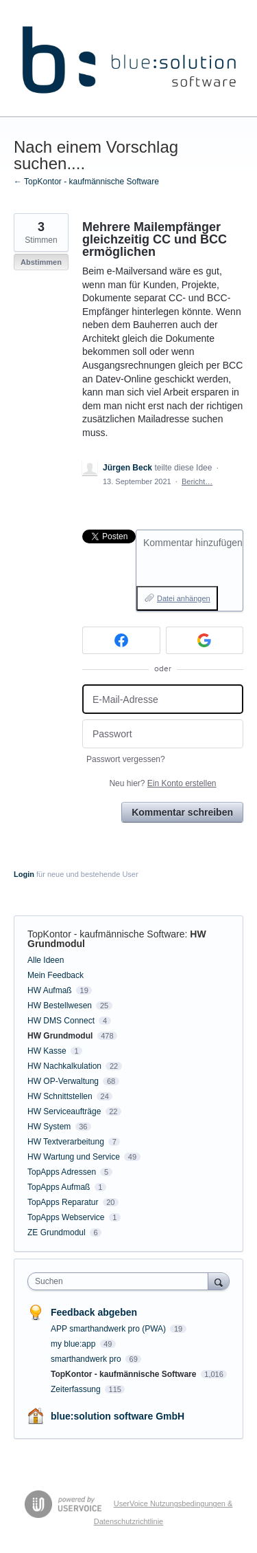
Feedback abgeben (94, 1312)
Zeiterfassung (77, 1389)
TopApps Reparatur (62, 1202)
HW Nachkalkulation (64, 1066)
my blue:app (74, 1344)
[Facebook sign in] (121, 640)
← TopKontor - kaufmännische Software (86, 181)
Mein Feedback (55, 975)
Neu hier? (162, 783)
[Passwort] (162, 734)
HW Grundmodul (60, 1036)
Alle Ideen (45, 960)
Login (24, 874)
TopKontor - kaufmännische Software (106, 934)
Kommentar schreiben (182, 812)
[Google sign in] (205, 640)
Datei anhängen (183, 598)
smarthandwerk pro (87, 1359)
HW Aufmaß (49, 990)
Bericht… (197, 481)
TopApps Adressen (61, 1172)
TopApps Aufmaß (58, 1187)
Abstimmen (41, 262)
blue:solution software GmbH (117, 1416)
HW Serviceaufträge (64, 1111)
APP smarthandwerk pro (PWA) (109, 1329)
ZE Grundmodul (56, 1232)
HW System (49, 1126)
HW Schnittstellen (60, 1096)
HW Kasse (46, 1051)
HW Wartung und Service (73, 1157)
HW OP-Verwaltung (63, 1081)
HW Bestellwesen (59, 1005)
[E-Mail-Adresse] (162, 699)
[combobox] (121, 1281)
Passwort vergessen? (125, 759)
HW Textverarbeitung (65, 1142)
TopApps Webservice (66, 1217)
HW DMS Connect (61, 1020)
